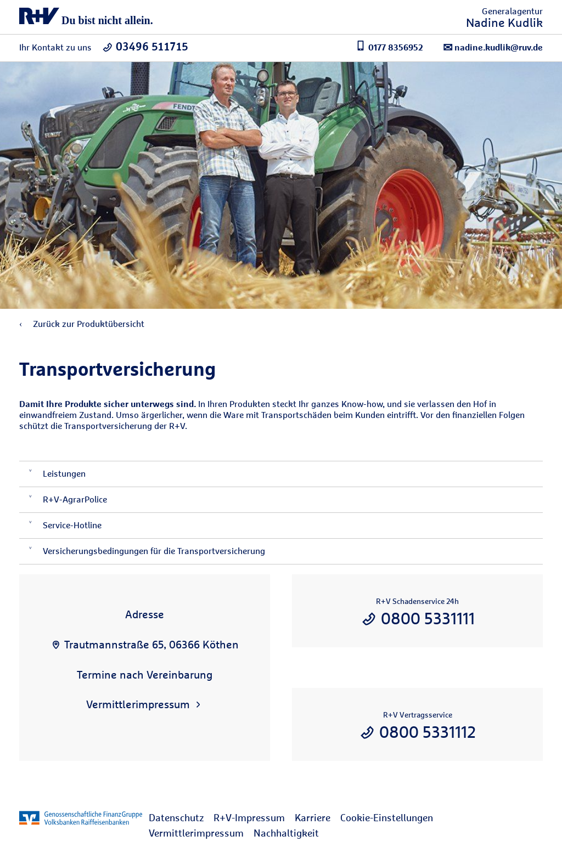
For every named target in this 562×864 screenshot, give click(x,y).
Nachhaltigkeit (286, 833)
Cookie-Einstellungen (386, 817)
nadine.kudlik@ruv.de (493, 47)
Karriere (312, 817)
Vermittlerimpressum (196, 833)
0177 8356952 (389, 47)
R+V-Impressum (249, 817)
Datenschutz (176, 817)
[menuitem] (181, 818)
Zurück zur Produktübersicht (81, 324)
